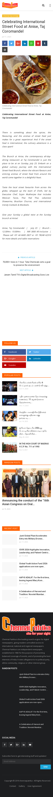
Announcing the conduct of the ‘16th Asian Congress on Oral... (25, 502)
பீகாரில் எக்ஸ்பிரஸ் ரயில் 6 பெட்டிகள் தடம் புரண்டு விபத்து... (34, 384)
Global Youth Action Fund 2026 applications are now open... (33, 565)
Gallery (22, 786)
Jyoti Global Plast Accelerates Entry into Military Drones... (33, 537)
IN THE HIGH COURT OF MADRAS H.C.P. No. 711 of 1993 (34, 445)
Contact (12, 786)
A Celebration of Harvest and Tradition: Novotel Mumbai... (32, 592)
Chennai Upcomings (10, 16)
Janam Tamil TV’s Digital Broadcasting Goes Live (26, 274)
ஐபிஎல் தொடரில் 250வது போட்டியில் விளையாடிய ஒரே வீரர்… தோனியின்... (33, 431)
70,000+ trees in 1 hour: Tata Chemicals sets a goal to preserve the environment (26, 263)
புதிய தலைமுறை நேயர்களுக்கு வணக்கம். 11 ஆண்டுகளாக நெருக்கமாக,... (33, 399)
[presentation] (40, 60)
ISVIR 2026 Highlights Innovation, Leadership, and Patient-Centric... (34, 551)
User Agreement (35, 786)
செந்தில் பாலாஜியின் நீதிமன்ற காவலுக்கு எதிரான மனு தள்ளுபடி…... (32, 415)
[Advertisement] (26, 310)
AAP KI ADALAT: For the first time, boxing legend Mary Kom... (34, 579)
